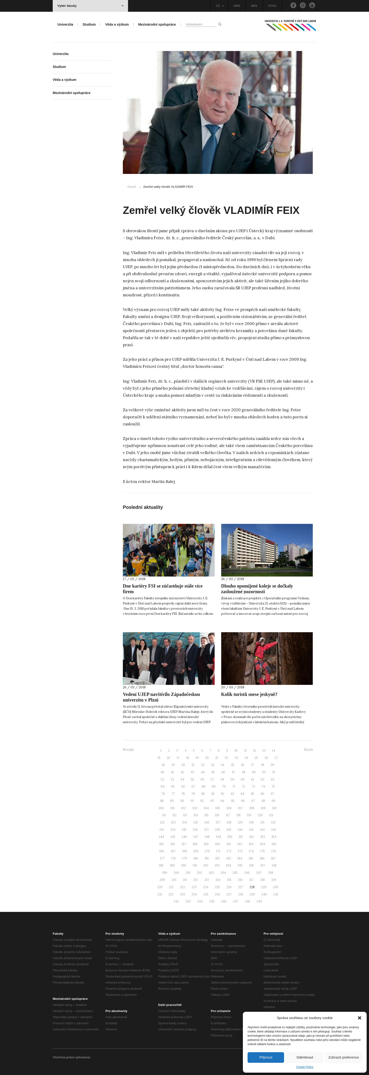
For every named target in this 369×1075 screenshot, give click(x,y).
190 (183, 865)
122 (162, 822)
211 (185, 880)
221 (171, 887)
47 (233, 772)
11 (245, 751)
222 (182, 887)
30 (183, 765)
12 (254, 751)
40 (162, 772)
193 (217, 865)
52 (162, 779)
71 (233, 787)
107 (240, 808)
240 (264, 894)
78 (183, 794)
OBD (236, 6)
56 (202, 779)
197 (263, 865)
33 (212, 765)
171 (218, 851)
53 (172, 779)
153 (263, 837)
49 (254, 772)
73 (253, 787)
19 (197, 758)
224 (205, 887)
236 (217, 894)
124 (184, 822)
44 (203, 772)
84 (242, 794)
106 (229, 808)
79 (193, 794)
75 (273, 787)
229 (263, 887)
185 (251, 858)
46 (223, 772)
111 (164, 815)
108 (251, 808)
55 (192, 779)
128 (229, 822)
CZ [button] (220, 6)
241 (275, 894)
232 (170, 894)
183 (228, 858)
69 (214, 787)
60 (243, 779)
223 (194, 887)
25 (256, 758)
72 (243, 787)
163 (251, 844)
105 (217, 808)
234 (194, 894)
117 (228, 815)
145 (173, 837)
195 (240, 865)
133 (162, 830)
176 (273, 851)
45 (213, 772)
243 (188, 901)
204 (223, 873)
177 (162, 858)
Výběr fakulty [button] (90, 6)
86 (262, 794)
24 (246, 758)
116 (217, 815)
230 (275, 887)
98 (263, 801)
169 (195, 851)
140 (240, 830)
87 (272, 794)
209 (162, 880)
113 (185, 815)
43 (192, 772)
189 (172, 865)
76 (163, 794)
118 (239, 815)
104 (206, 808)
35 (232, 765)
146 (184, 837)
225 (217, 887)
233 (182, 894)
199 (164, 873)
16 (168, 758)
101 (172, 808)
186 (262, 858)
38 (262, 765)
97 (253, 801)
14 (273, 751)
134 (173, 830)
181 (207, 858)
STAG (272, 6)
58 (222, 779)
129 (240, 822)
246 (223, 901)
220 (159, 887)
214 (218, 880)
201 (188, 873)
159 (206, 844)
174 (251, 851)
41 (172, 772)
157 (184, 844)
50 (264, 772)
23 (236, 758)
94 (222, 801)
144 (161, 837)
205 (235, 873)
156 (172, 844)
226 (229, 887)
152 (251, 837)
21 (216, 758)
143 (273, 830)
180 (195, 858)
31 (193, 765)
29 (173, 765)
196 (251, 865)
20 (207, 758)
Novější (128, 750)
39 (272, 765)
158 (195, 844)
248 (247, 901)
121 (271, 815)
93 (212, 801)
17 (178, 758)
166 (161, 851)
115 (207, 815)
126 (207, 822)
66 (183, 787)
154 (274, 837)
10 (236, 751)
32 (202, 765)
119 (249, 815)
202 (199, 873)
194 (228, 865)
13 (264, 751)
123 (173, 822)
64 (162, 787)
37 (252, 765)
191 (195, 865)
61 (252, 779)
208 (270, 873)
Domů (132, 186)
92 (202, 801)
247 (235, 901)
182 (217, 858)
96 (243, 801)
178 (173, 858)
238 (240, 894)
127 (218, 822)
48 (243, 772)
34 (222, 765)
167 (173, 851)
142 (262, 830)
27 (276, 758)
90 (182, 801)
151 (241, 837)
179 (184, 858)
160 (217, 844)
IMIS (254, 6)
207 (258, 873)
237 (229, 894)
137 (206, 830)
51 (273, 772)
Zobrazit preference (343, 1057)
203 (211, 873)
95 (232, 801)
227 (240, 887)
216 (240, 880)
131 (263, 822)
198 (274, 865)
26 (266, 758)
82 (222, 794)
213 (207, 880)
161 (229, 844)
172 (229, 851)
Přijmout (265, 1057)
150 (230, 837)
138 (217, 830)
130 (251, 822)
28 (163, 765)
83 (232, 794)
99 (273, 801)
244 (200, 901)
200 (176, 873)
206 (247, 873)
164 (262, 844)
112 (174, 815)
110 (274, 808)
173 (240, 851)
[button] (359, 1018)
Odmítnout (305, 1057)
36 (242, 765)
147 (195, 837)
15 (159, 758)
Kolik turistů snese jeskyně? (249, 694)
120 (260, 815)
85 (252, 794)
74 (263, 787)
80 (203, 794)
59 (232, 779)
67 (193, 787)
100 (161, 808)
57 (212, 779)
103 (195, 808)
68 (203, 787)
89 (172, 801)
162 (239, 844)
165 (274, 844)
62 (262, 779)
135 (184, 830)
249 (259, 901)
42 (182, 772)
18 (187, 758)
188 (161, 865)
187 (273, 858)
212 (195, 880)
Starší (308, 750)
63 (272, 779)
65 (173, 787)
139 (228, 830)
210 (174, 880)
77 (173, 794)
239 (252, 894)
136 (195, 830)
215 (229, 880)
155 (161, 844)
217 (251, 880)
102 (183, 808)
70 (224, 787)
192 (206, 865)
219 (273, 880)
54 (182, 779)
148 (207, 837)
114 (196, 815)
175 (262, 851)
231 (159, 894)
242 (176, 901)
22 (226, 758)
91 (192, 801)
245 (211, 901)
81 (213, 794)
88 (162, 801)
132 (273, 822)
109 (263, 808)
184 (239, 858)
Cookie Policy (304, 1067)
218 (262, 880)
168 (184, 851)
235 (205, 894)
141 (251, 830)
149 (218, 837)
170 (207, 851)
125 (195, 822)
